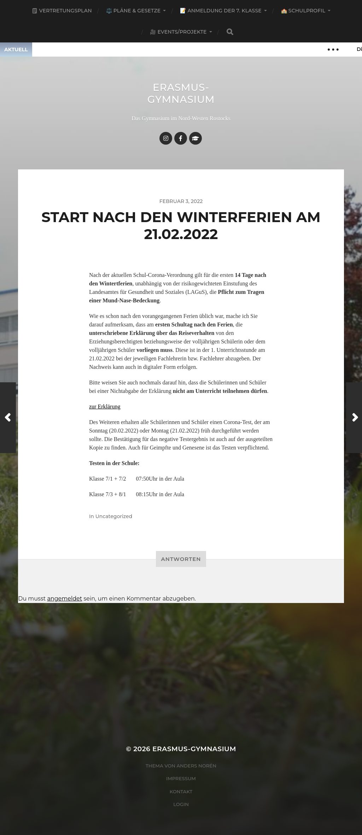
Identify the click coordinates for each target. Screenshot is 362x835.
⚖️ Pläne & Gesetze (133, 10)
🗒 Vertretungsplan (61, 10)
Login (181, 804)
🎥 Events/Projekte (178, 32)
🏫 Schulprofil (303, 10)
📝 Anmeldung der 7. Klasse (220, 10)
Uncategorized (113, 516)
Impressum (181, 778)
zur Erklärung (104, 407)
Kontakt (181, 791)
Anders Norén (196, 766)
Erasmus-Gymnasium (181, 93)
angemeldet (64, 598)
